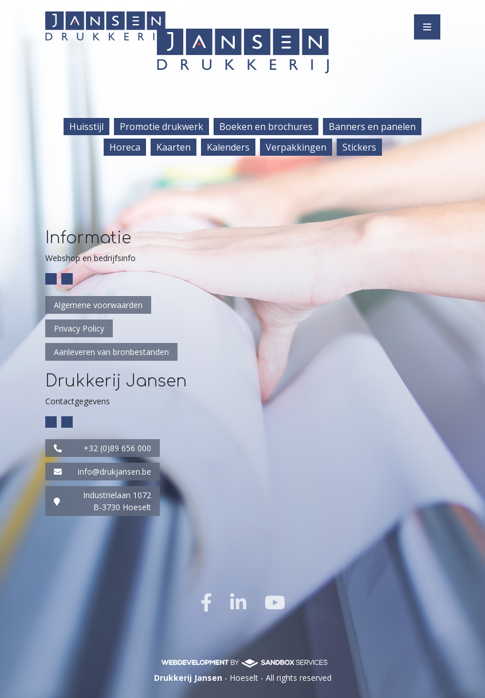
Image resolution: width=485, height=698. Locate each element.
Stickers (359, 147)
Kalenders (228, 147)
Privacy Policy (79, 328)
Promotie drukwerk (161, 126)
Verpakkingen (296, 147)
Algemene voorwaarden (98, 304)
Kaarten (173, 147)
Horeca (124, 147)
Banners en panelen (372, 126)
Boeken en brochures (266, 126)
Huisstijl (86, 126)
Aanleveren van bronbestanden (111, 351)
